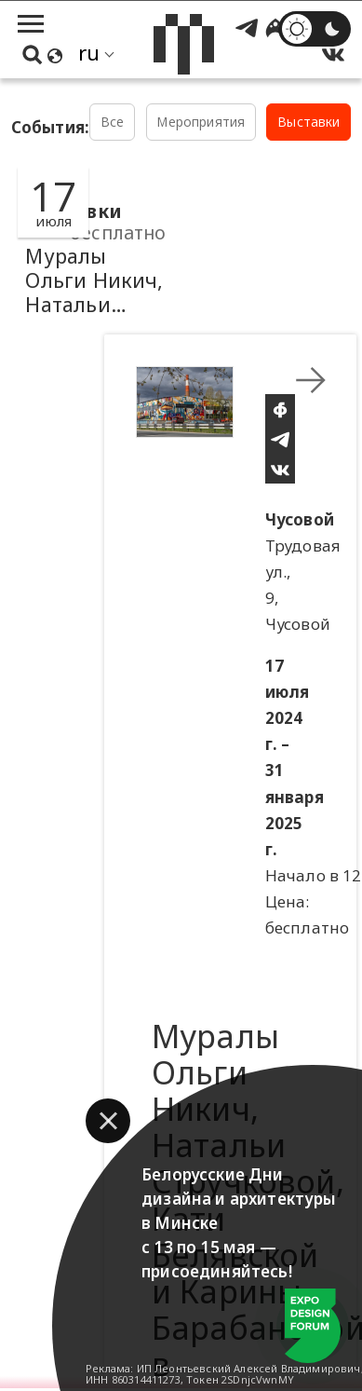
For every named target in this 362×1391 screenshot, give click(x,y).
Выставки (308, 121)
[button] (108, 1120)
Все (113, 121)
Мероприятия (200, 121)
